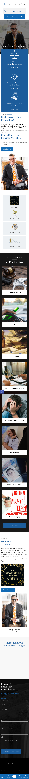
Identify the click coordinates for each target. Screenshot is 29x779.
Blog (13, 763)
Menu (2, 776)
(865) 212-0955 (5, 700)
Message (3, 725)
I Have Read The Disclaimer (10, 737)
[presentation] (10, 744)
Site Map (25, 771)
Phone (3, 720)
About (8, 762)
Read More (7, 149)
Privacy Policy (13, 740)
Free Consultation (14, 16)
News (9, 763)
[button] (2, 392)
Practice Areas (21, 762)
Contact (18, 763)
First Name (4, 704)
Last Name (4, 709)
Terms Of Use (19, 771)
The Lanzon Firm (11, 769)
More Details (8, 590)
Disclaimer (6, 740)
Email (2, 715)
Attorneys (13, 762)
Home (3, 762)
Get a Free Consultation (15, 525)
